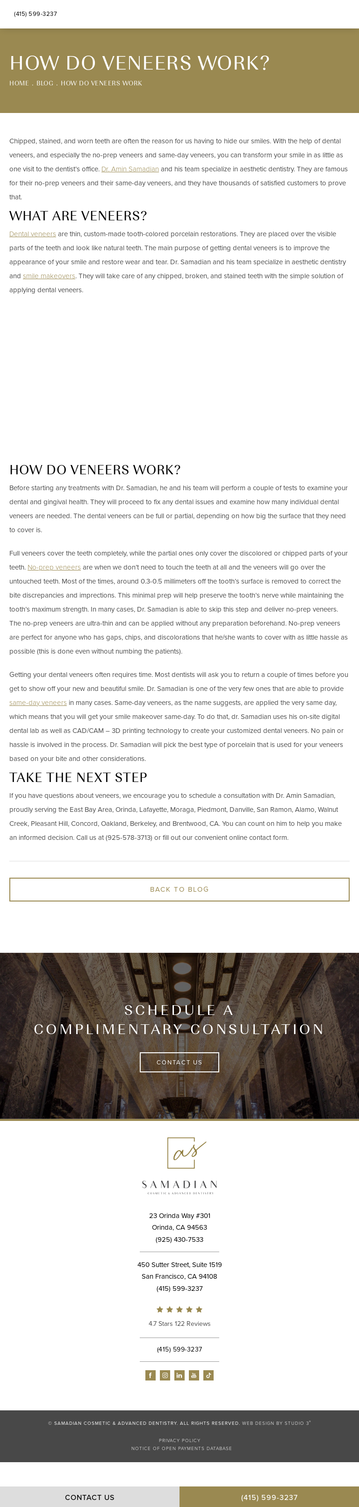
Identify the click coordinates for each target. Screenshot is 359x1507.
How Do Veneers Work (102, 82)
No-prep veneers (54, 567)
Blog (44, 82)
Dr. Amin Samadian (130, 169)
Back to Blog (179, 889)
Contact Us (180, 1062)
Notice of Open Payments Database (181, 1448)
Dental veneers (32, 234)
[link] (179, 1318)
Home (19, 82)
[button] (150, 1375)
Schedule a (179, 1019)
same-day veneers (38, 702)
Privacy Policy (180, 1441)
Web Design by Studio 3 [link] (276, 1423)
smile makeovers (49, 276)
